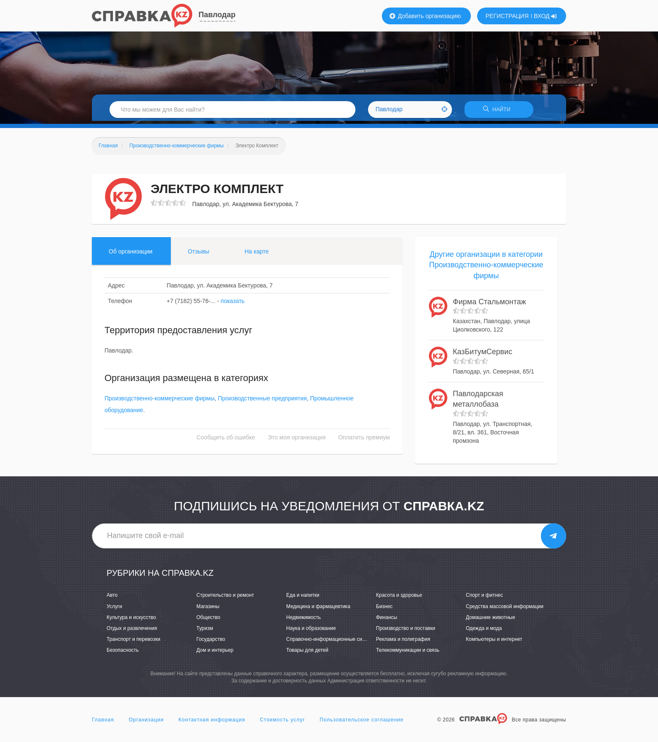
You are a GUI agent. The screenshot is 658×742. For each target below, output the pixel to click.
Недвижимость (303, 620)
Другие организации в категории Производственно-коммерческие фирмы (486, 267)
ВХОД (545, 16)
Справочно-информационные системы (331, 642)
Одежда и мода (484, 631)
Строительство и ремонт (225, 598)
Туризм (204, 631)
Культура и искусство (131, 620)
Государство (210, 642)
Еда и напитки (302, 598)
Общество (208, 620)
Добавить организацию (425, 16)
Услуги (114, 609)
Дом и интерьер (214, 653)
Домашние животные (490, 620)
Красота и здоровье (399, 598)
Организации (146, 723)
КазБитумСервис (482, 354)
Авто (112, 598)
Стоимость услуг (282, 723)
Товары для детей (307, 653)
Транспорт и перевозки (133, 642)
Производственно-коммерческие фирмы (159, 401)
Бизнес (384, 609)
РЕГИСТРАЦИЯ (507, 16)
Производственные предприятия (262, 401)
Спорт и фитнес (484, 598)
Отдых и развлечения (132, 631)
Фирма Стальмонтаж (489, 304)
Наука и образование (311, 631)
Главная (103, 723)
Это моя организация (297, 440)
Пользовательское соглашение (362, 723)
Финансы (386, 620)
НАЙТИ (499, 111)
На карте (257, 254)
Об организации (130, 254)
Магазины (207, 609)
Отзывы (198, 254)
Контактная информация (211, 723)
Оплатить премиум (364, 440)
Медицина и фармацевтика (318, 609)
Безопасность (123, 653)
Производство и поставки (405, 631)
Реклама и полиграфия (403, 642)
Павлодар (216, 14)
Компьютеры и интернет (494, 642)
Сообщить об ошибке (226, 440)
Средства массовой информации (504, 609)
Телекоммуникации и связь (407, 653)
